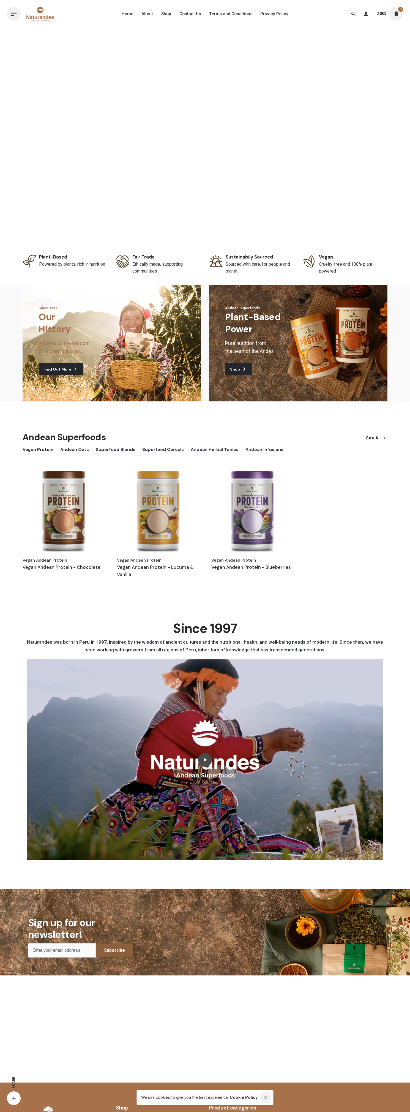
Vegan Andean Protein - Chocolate (61, 567)
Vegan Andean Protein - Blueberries (251, 567)
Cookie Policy (244, 1097)
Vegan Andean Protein (45, 560)
